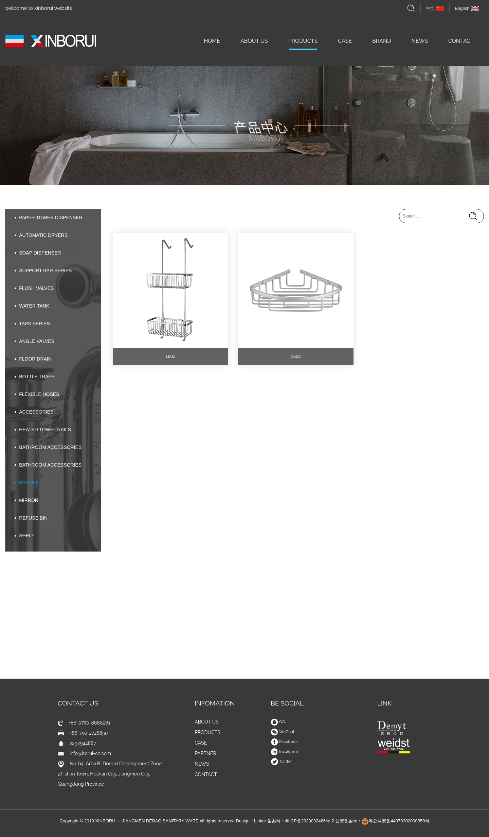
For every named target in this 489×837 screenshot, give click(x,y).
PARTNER (205, 753)
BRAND (381, 43)
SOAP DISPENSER (38, 253)
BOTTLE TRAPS (35, 376)
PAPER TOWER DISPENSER (49, 217)
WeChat (282, 732)
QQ (278, 722)
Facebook (284, 741)
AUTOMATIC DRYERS (41, 235)
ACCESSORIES (34, 412)
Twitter (281, 761)
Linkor (260, 820)
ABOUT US (254, 43)
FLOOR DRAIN (33, 359)
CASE (345, 43)
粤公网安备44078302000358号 (395, 820)
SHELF (24, 535)
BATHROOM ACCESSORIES (48, 447)
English (467, 8)
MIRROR (26, 500)
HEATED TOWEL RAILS (43, 429)
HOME (212, 43)
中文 (435, 8)
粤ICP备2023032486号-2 (309, 820)
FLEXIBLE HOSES (37, 394)
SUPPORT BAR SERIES (43, 270)
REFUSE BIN (31, 518)
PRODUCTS (303, 43)
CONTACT (461, 43)
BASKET (26, 482)
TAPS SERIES (32, 323)
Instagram (284, 751)
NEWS (420, 43)
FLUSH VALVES (34, 288)
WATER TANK (32, 306)
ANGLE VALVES (34, 341)
